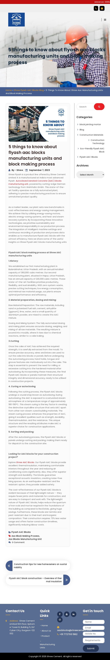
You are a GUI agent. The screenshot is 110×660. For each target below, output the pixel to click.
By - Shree (17, 170)
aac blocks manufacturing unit (25, 539)
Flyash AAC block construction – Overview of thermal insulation (35, 580)
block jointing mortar (90, 124)
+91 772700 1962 (68, 634)
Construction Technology (97, 142)
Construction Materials (91, 134)
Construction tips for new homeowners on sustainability (40, 566)
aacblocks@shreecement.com (74, 630)
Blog (82, 129)
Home (9, 90)
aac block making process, (26, 535)
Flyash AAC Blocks (21, 532)
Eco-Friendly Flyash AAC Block (92, 150)
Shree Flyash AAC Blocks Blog (29, 90)
